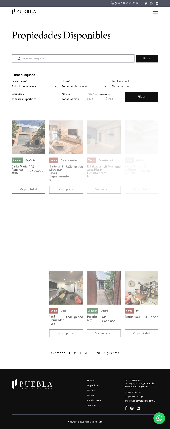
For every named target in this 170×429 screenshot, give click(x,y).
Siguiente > (112, 353)
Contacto (91, 405)
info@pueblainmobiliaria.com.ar (140, 401)
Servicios (91, 380)
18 (98, 353)
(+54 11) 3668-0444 (134, 396)
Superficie (18, 94)
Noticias (91, 395)
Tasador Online (94, 400)
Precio (98, 94)
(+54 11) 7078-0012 (126, 3)
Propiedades (93, 385)
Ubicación (66, 81)
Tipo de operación (20, 81)
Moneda (66, 94)
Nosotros (91, 390)
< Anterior (57, 353)
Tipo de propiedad (120, 81)
